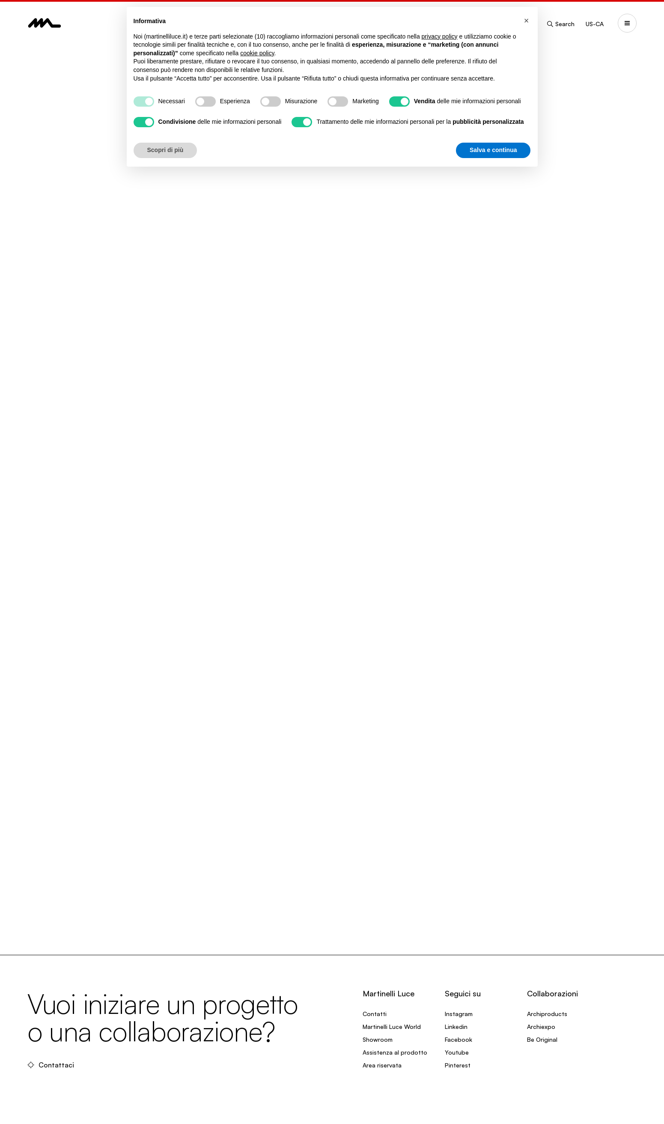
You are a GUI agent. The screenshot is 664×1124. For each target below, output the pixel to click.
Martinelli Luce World (392, 1026)
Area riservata (382, 1065)
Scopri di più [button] (165, 149)
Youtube (457, 1052)
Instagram (459, 1013)
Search (560, 24)
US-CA (595, 23)
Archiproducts (547, 1013)
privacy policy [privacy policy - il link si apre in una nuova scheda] (440, 36)
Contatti (375, 1013)
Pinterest (457, 1065)
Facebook (458, 1039)
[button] (526, 20)
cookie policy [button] (257, 53)
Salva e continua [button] (493, 149)
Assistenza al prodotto (395, 1052)
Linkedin (456, 1026)
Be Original (542, 1039)
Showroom (378, 1039)
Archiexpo (541, 1026)
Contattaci (50, 1065)
